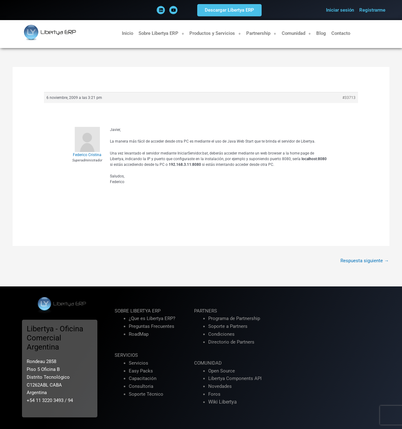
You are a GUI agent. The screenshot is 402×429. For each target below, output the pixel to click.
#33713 (349, 97)
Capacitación (142, 379)
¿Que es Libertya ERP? (152, 319)
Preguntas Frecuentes (151, 326)
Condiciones (221, 334)
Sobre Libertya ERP (161, 33)
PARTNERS (205, 311)
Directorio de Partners (231, 342)
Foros (214, 394)
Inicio (127, 33)
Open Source (221, 371)
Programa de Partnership (234, 319)
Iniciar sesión (340, 10)
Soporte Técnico (146, 394)
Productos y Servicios (215, 33)
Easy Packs (141, 371)
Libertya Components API (235, 379)
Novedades (220, 386)
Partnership (261, 33)
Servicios (138, 363)
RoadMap (139, 334)
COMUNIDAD (208, 363)
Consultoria (141, 386)
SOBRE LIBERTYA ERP (137, 311)
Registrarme (372, 10)
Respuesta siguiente (364, 260)
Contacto (340, 33)
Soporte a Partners (227, 326)
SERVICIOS (126, 355)
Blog (321, 33)
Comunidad (296, 33)
